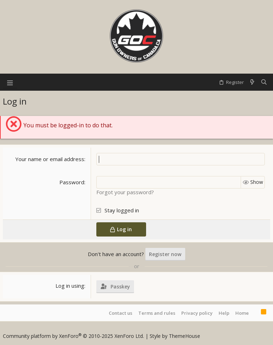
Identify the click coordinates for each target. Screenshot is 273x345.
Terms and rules (156, 313)
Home (242, 313)
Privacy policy (197, 313)
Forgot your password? (125, 192)
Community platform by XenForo (73, 336)
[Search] (264, 82)
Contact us (120, 313)
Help (224, 313)
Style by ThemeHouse (175, 336)
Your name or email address (49, 159)
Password (71, 182)
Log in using (69, 285)
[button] (10, 82)
